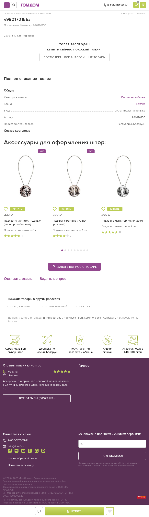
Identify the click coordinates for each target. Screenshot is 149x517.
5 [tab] (74, 250)
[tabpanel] (26, 193)
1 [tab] (62, 250)
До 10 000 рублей (56, 306)
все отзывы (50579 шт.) (37, 398)
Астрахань (109, 317)
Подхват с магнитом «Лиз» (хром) (122, 220)
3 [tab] (68, 250)
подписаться (112, 456)
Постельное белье (133, 97)
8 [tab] (84, 250)
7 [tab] (81, 250)
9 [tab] (87, 250)
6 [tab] (78, 250)
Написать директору (21, 465)
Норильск (69, 317)
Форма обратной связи (22, 458)
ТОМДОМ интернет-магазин (30, 5)
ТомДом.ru (25, 478)
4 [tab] (71, 250)
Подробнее (28, 35)
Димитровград (52, 317)
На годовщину (20, 306)
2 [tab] (65, 250)
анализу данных (18, 499)
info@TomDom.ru (18, 446)
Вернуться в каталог (133, 13)
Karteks (140, 104)
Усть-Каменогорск (89, 317)
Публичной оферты (128, 463)
